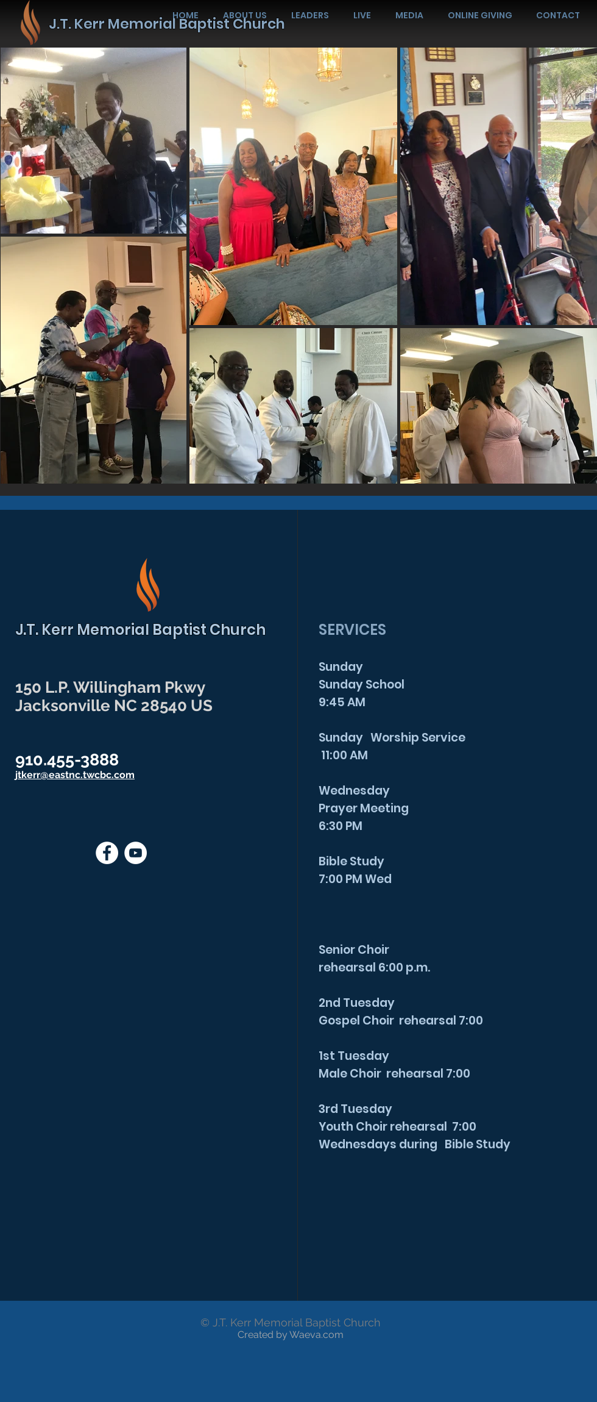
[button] (409, 15)
